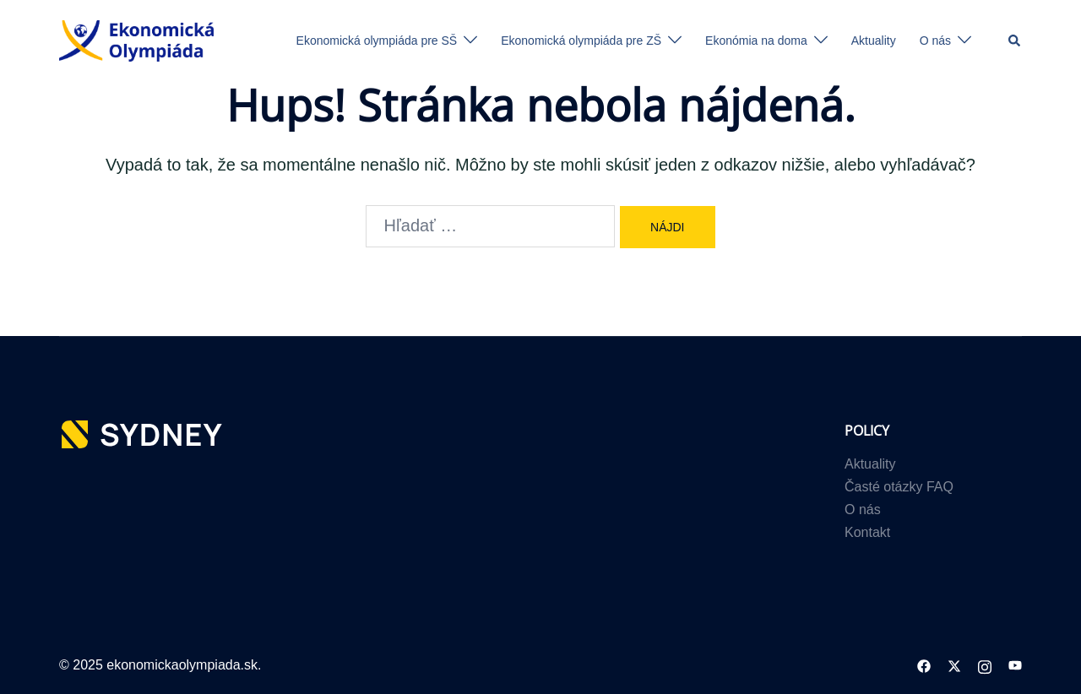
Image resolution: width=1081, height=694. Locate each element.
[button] (1015, 40)
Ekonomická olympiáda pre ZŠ (581, 40)
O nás (935, 40)
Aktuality (873, 40)
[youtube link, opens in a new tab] (1015, 665)
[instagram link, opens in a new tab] (984, 665)
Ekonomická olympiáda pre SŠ (377, 40)
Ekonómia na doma (756, 40)
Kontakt (867, 532)
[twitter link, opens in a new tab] (954, 665)
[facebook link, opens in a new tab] (924, 665)
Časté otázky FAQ (899, 487)
